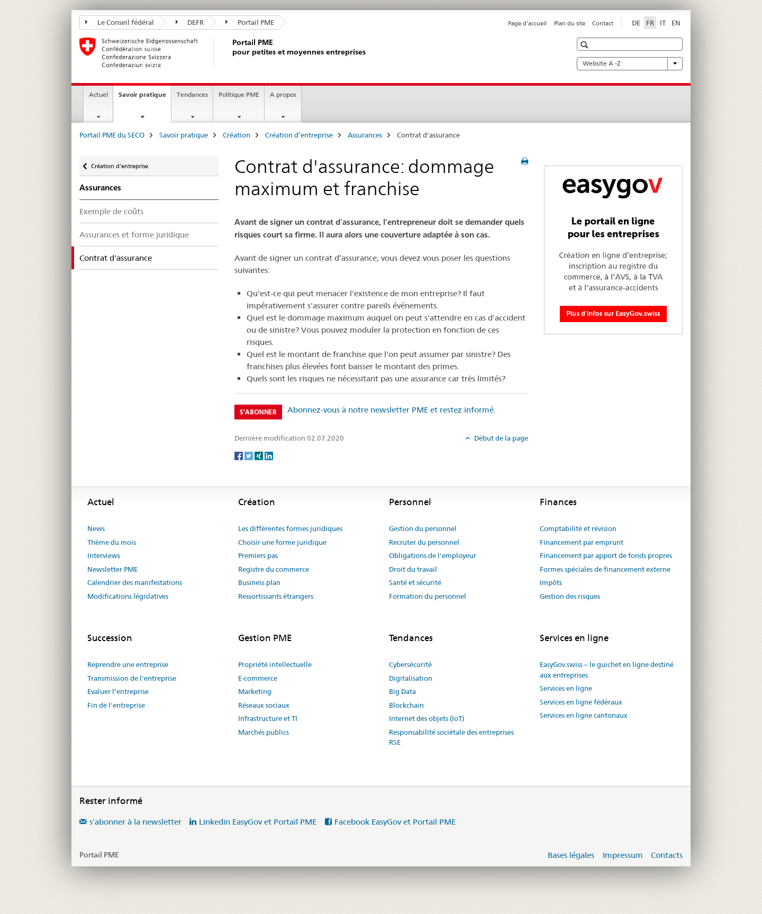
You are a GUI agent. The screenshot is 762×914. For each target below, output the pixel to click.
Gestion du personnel (423, 528)
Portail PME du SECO (111, 135)
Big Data (402, 691)
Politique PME (239, 94)
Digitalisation (410, 678)
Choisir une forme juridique (282, 542)
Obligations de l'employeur (432, 555)
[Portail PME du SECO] (230, 52)
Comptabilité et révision (578, 528)
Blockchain (406, 705)
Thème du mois (111, 542)
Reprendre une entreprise (127, 664)
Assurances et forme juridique (134, 235)
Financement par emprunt (581, 542)
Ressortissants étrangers (275, 596)
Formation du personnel (427, 596)
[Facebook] (239, 455)
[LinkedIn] (269, 455)
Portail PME (249, 22)
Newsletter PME (112, 569)
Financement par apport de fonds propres (606, 555)
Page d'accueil (527, 23)
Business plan (259, 582)
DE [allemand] (636, 23)
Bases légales (571, 855)
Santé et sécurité (415, 582)
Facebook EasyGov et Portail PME (395, 822)
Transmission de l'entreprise (131, 678)
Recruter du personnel (424, 542)
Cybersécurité (410, 664)
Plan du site (569, 23)
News (96, 528)
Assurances (365, 135)
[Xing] (260, 455)
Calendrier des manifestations (134, 582)
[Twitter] (249, 455)
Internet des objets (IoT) (426, 718)
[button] (585, 44)
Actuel (98, 94)
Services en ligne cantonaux (584, 715)
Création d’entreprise (299, 135)
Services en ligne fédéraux (581, 702)
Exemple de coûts (111, 211)
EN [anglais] (676, 23)
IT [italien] (663, 23)
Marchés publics (263, 732)
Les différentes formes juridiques (290, 528)
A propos (283, 94)
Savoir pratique (145, 98)
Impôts (551, 582)
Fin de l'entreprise (116, 705)
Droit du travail (413, 569)
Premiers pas (258, 555)
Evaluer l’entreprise (118, 691)
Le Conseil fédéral (119, 22)
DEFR (190, 22)
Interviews (103, 555)
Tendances (192, 94)
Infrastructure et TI (267, 718)
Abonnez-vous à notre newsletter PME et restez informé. (391, 410)
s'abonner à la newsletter (135, 822)
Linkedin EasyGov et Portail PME (257, 822)
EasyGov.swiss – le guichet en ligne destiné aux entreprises (607, 669)
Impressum (623, 855)
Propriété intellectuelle (275, 664)
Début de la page (500, 438)
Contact (602, 23)
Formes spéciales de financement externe (605, 569)
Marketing (254, 691)
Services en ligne (566, 688)
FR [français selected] (650, 23)
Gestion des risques (570, 596)
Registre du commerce (273, 569)
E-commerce (257, 678)
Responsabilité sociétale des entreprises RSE (451, 737)
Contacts (667, 855)
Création (236, 135)
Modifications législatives (127, 596)
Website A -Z (630, 63)
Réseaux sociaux (263, 705)
